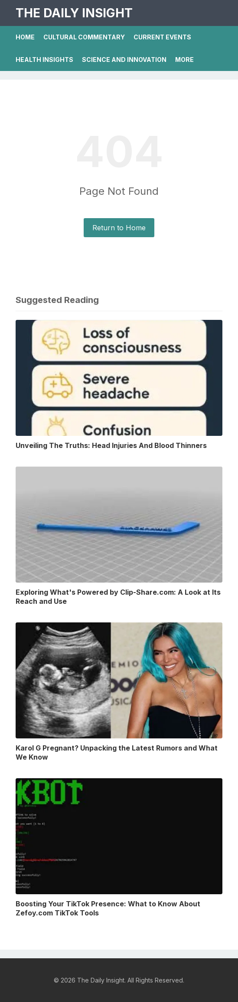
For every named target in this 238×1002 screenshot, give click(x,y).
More (184, 59)
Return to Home (119, 227)
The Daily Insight (74, 13)
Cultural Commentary (84, 37)
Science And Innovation (124, 59)
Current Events (162, 37)
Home (25, 37)
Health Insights (44, 59)
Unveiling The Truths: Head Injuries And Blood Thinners (111, 445)
